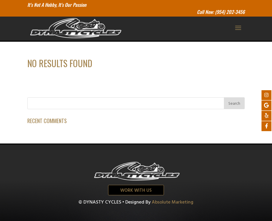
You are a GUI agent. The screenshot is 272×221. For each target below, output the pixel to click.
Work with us (136, 190)
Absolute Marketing (172, 202)
